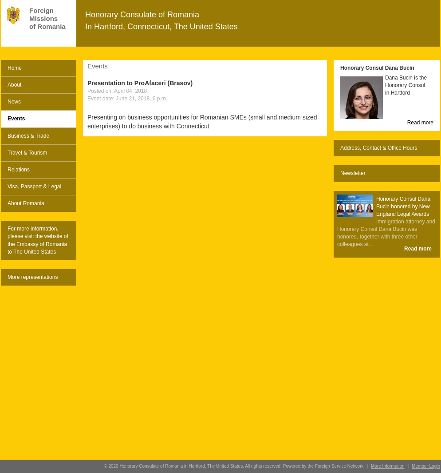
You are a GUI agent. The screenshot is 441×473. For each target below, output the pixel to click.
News (14, 102)
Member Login (426, 466)
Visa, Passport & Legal (34, 186)
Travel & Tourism (27, 153)
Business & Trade (28, 136)
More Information (388, 466)
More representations (33, 277)
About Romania (26, 203)
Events (16, 118)
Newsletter (353, 173)
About (14, 85)
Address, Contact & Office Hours (378, 148)
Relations (19, 170)
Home (15, 68)
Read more (420, 122)
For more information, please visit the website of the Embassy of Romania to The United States (38, 240)
